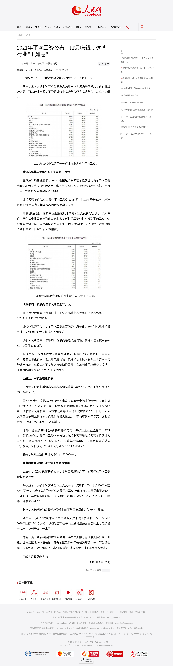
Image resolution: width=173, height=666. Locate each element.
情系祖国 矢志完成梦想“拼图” (135, 127)
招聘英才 (67, 612)
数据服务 (104, 612)
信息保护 (133, 612)
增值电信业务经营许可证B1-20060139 (83, 628)
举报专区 (89, 27)
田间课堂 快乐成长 (130, 95)
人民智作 (91, 594)
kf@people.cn (61, 623)
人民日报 (23, 594)
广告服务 (76, 612)
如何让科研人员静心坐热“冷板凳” (136, 88)
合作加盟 (86, 612)
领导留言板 (57, 594)
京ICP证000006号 (134, 634)
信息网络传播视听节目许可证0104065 (37, 634)
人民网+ (34, 594)
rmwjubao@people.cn (124, 623)
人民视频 (68, 594)
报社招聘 (57, 612)
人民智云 (80, 594)
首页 (19, 27)
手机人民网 (45, 594)
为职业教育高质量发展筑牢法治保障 (137, 110)
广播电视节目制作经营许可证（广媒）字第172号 (122, 628)
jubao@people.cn (113, 617)
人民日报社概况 (33, 612)
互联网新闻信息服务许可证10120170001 (47, 628)
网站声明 (114, 612)
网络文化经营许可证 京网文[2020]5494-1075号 (74, 634)
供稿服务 (95, 612)
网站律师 (123, 612)
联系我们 (142, 612)
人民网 (20, 35)
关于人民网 (47, 612)
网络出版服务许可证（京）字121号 (110, 634)
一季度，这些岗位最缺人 (133, 103)
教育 (28, 35)
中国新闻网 (51, 63)
